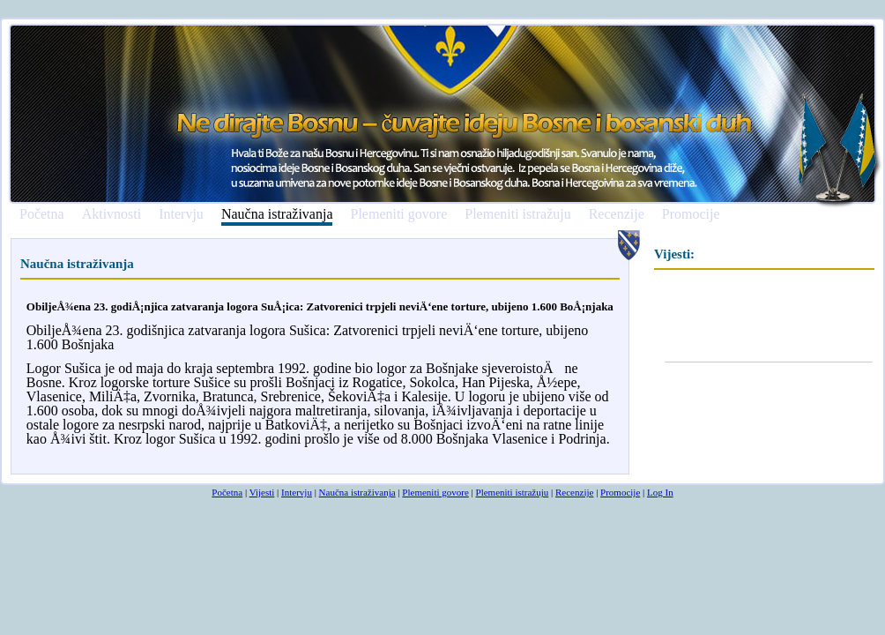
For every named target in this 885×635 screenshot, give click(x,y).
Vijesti (262, 492)
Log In (660, 492)
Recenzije (616, 214)
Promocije (691, 214)
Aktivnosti (112, 214)
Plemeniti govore (398, 214)
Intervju (181, 214)
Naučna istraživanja (277, 214)
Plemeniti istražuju (517, 214)
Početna (41, 214)
